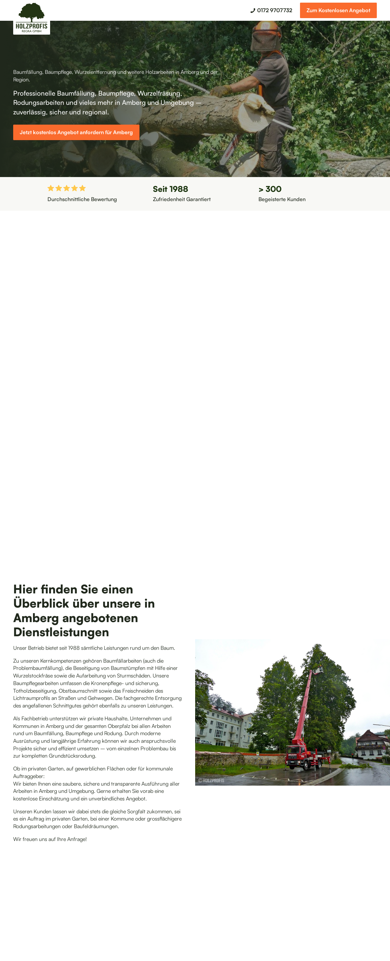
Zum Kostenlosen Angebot (338, 10)
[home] (31, 19)
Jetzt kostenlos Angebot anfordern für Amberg (76, 132)
